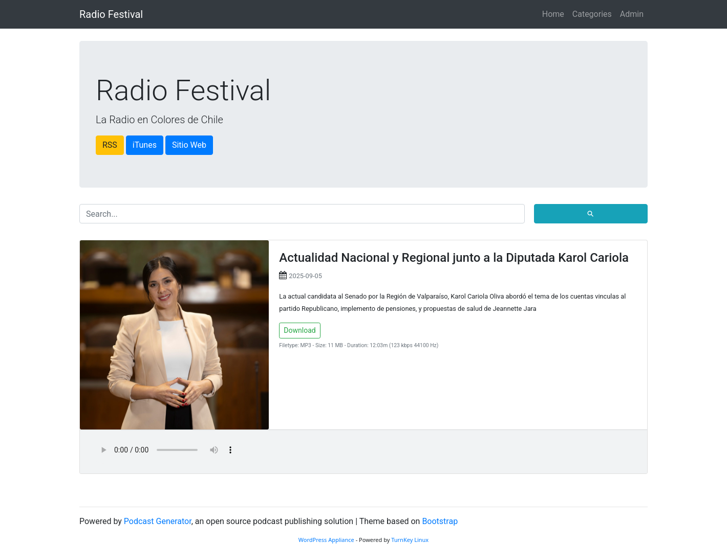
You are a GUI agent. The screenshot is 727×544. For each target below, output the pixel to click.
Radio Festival (111, 14)
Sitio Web (189, 145)
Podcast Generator (157, 521)
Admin (632, 14)
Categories (592, 14)
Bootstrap (440, 521)
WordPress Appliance (326, 539)
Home (553, 14)
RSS (109, 145)
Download (299, 330)
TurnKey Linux (410, 539)
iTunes (145, 145)
